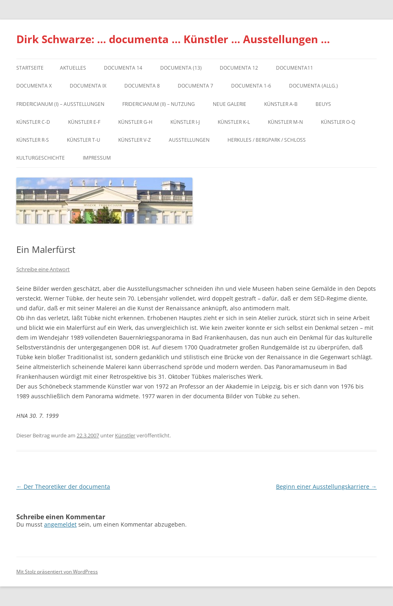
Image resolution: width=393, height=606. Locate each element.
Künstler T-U (83, 139)
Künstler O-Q (338, 122)
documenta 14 (123, 67)
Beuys (323, 104)
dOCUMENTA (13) (181, 67)
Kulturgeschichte (40, 157)
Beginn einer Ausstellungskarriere (326, 486)
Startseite (30, 67)
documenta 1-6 (251, 85)
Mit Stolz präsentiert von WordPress (57, 571)
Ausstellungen (189, 139)
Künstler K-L (234, 122)
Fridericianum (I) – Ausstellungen (60, 104)
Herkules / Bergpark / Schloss (266, 139)
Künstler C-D (33, 122)
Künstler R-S (32, 139)
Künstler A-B (281, 104)
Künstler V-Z (134, 139)
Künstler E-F (84, 122)
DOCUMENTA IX (88, 85)
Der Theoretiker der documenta (63, 486)
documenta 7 (195, 85)
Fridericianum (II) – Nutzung (158, 104)
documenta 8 (142, 85)
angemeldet (60, 524)
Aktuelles (73, 67)
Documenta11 (294, 67)
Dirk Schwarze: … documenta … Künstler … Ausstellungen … (173, 39)
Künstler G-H (135, 122)
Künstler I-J (185, 122)
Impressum (97, 157)
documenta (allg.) (313, 85)
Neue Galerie (229, 104)
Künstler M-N (285, 122)
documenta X (34, 85)
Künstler (125, 435)
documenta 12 (239, 67)
